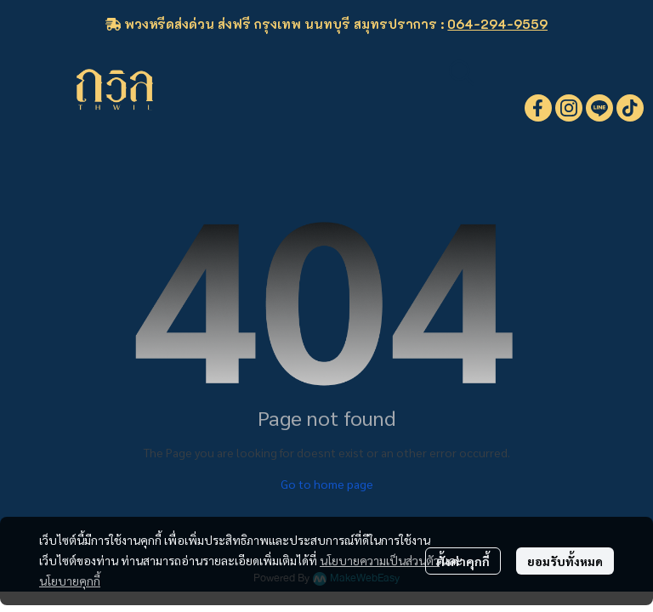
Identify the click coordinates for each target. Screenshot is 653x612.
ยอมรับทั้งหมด (565, 561)
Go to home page (327, 483)
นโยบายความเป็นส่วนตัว (380, 560)
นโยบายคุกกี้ (69, 580)
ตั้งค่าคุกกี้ (463, 561)
